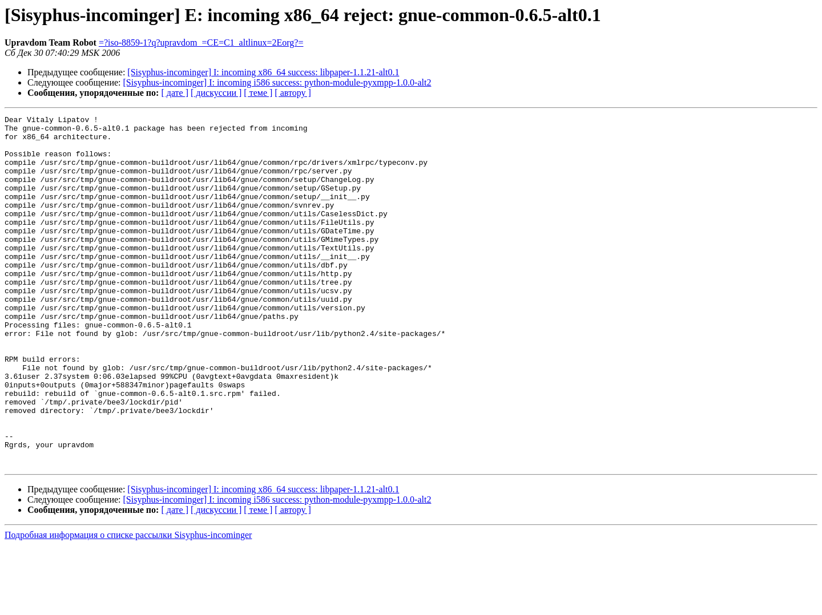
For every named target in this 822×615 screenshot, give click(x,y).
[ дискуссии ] (216, 93)
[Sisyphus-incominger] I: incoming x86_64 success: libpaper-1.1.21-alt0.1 (263, 72)
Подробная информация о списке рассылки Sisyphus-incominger (128, 605)
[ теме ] (258, 93)
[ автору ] (293, 93)
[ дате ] (174, 93)
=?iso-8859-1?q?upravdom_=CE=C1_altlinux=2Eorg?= (201, 42)
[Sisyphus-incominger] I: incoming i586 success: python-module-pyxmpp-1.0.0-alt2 (277, 82)
